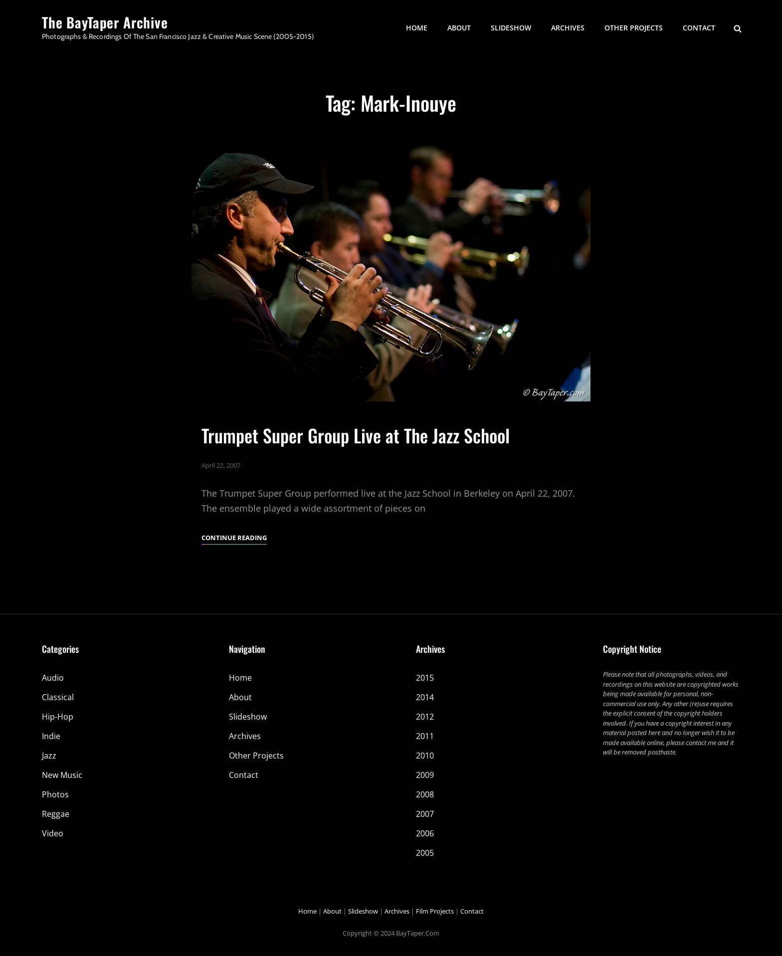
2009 (425, 774)
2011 (425, 736)
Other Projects (633, 27)
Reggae (55, 813)
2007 (425, 813)
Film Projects (435, 911)
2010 (425, 755)
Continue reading (234, 537)
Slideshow (511, 27)
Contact (699, 27)
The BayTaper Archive (105, 22)
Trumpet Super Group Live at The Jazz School (355, 435)
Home (416, 27)
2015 (425, 677)
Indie (51, 736)
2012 (425, 716)
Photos (55, 794)
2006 (425, 833)
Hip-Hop (57, 716)
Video (52, 833)
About (459, 27)
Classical (58, 697)
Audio (53, 677)
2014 (425, 697)
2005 (425, 852)
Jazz (49, 755)
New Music (62, 774)
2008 (425, 794)
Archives (568, 27)
